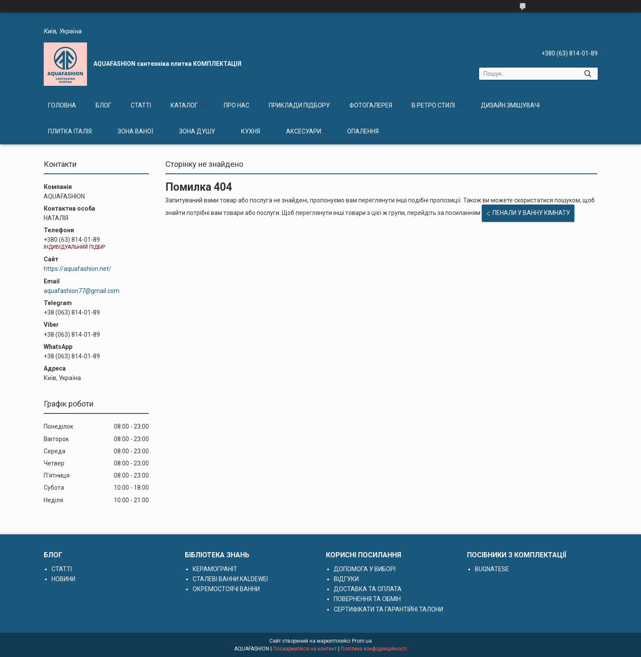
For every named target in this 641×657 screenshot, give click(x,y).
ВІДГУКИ (346, 579)
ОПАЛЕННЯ (363, 131)
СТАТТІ (141, 105)
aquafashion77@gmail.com (81, 290)
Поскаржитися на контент (305, 649)
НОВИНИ (63, 579)
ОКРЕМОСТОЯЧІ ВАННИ (226, 588)
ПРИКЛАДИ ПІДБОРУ (299, 105)
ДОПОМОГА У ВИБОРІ (365, 569)
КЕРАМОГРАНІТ (215, 569)
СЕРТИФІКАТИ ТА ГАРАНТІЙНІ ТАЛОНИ (388, 609)
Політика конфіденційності (374, 649)
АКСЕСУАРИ (303, 131)
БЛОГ (103, 105)
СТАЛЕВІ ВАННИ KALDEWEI (230, 579)
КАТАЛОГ (184, 105)
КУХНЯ (250, 131)
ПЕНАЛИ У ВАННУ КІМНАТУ (531, 212)
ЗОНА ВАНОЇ (135, 131)
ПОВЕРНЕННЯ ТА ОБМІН (367, 598)
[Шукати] (588, 74)
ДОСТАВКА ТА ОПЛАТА (368, 588)
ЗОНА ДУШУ (197, 131)
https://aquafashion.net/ (77, 268)
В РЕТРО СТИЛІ (433, 105)
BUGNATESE (492, 569)
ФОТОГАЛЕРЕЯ (370, 105)
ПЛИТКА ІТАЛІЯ (70, 131)
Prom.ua (362, 641)
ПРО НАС (236, 105)
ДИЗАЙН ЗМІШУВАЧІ (510, 105)
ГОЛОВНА (62, 105)
